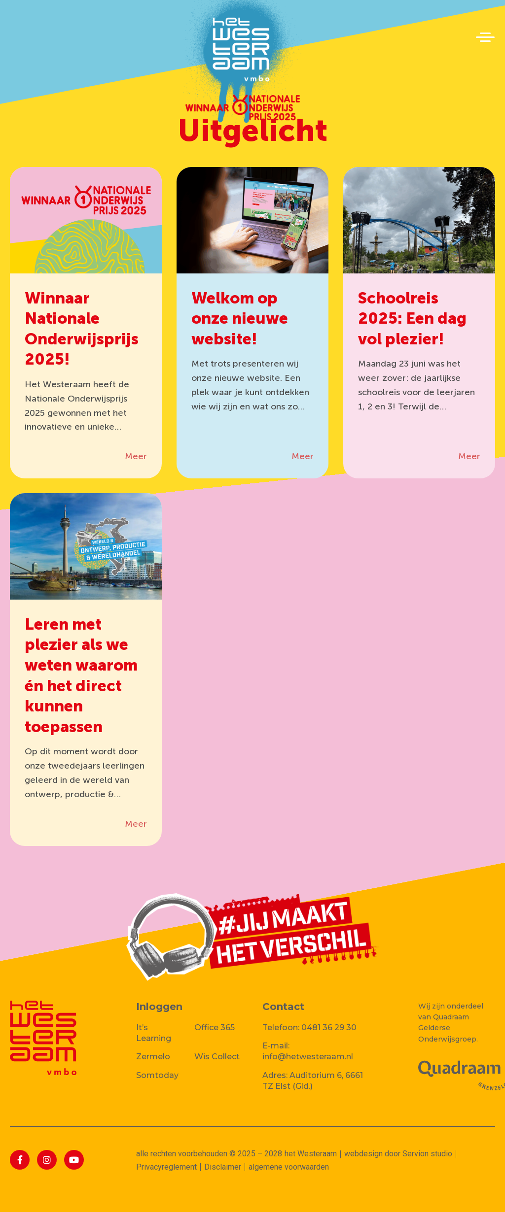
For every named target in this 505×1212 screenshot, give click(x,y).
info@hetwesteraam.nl (307, 1056)
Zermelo (153, 1056)
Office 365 (214, 1027)
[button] (485, 37)
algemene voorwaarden (289, 1167)
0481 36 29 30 (329, 1027)
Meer (136, 456)
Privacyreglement (166, 1167)
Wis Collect (217, 1056)
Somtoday (157, 1075)
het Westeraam (311, 1153)
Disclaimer (222, 1167)
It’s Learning (153, 1033)
